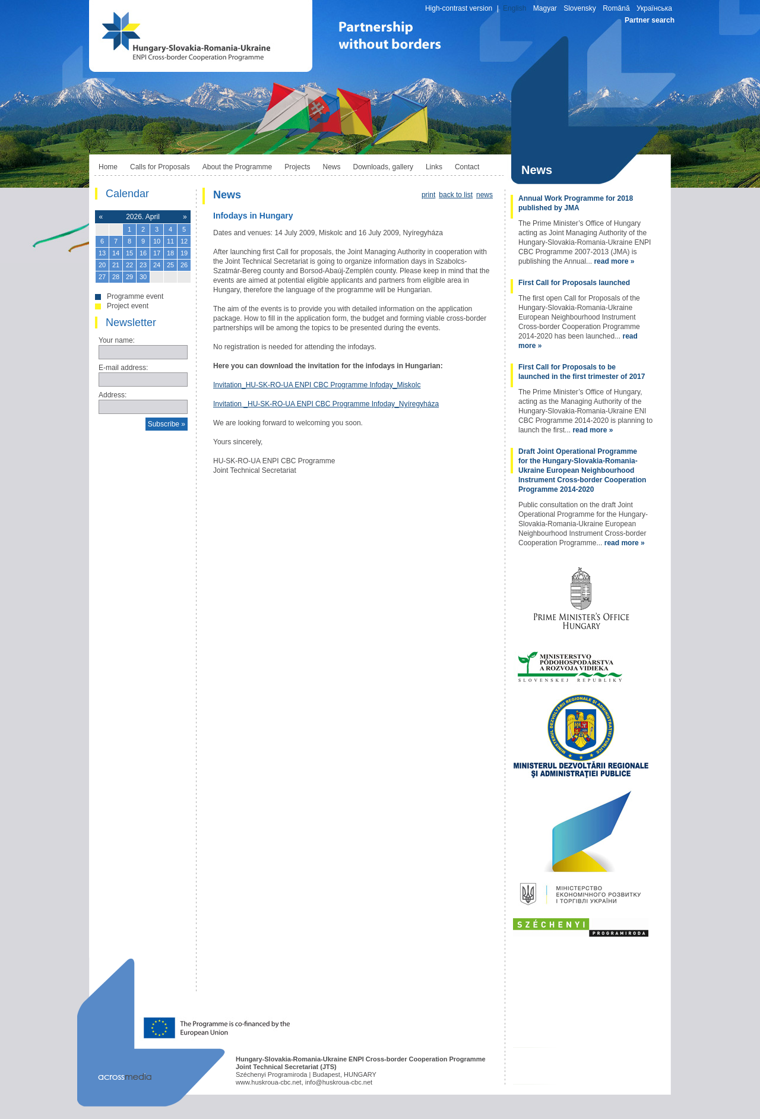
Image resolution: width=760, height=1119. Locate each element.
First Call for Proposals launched (574, 283)
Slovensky (579, 8)
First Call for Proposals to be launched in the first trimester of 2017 (581, 372)
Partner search (649, 20)
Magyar (545, 8)
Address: (112, 395)
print (428, 195)
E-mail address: (123, 367)
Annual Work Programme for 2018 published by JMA (575, 203)
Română (616, 8)
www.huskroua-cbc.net (269, 1082)
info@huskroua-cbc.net (338, 1082)
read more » (614, 261)
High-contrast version (458, 8)
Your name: (117, 340)
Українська (654, 8)
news (484, 195)
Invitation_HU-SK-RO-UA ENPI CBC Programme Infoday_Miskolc (316, 385)
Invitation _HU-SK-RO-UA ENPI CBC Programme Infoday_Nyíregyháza (326, 404)
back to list (456, 195)
